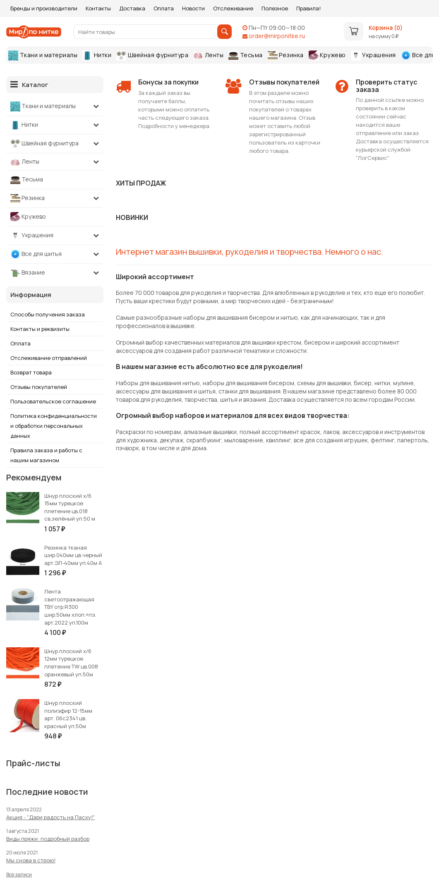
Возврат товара (31, 372)
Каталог (29, 84)
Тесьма (245, 55)
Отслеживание (233, 8)
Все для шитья (36, 254)
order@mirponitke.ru (277, 36)
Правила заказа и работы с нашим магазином (46, 455)
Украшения (373, 55)
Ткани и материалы (42, 55)
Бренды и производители (43, 8)
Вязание (27, 273)
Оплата (164, 8)
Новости (193, 8)
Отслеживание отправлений (48, 358)
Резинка (286, 55)
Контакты (98, 8)
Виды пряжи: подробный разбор (47, 838)
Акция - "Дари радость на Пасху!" (50, 817)
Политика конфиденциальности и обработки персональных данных (53, 425)
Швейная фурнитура (152, 55)
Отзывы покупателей (38, 387)
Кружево (327, 55)
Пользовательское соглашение (53, 401)
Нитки (96, 55)
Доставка (132, 8)
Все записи (19, 874)
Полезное (274, 8)
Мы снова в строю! (30, 860)
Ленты (208, 55)
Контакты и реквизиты (40, 329)
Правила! (308, 8)
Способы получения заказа (47, 314)
